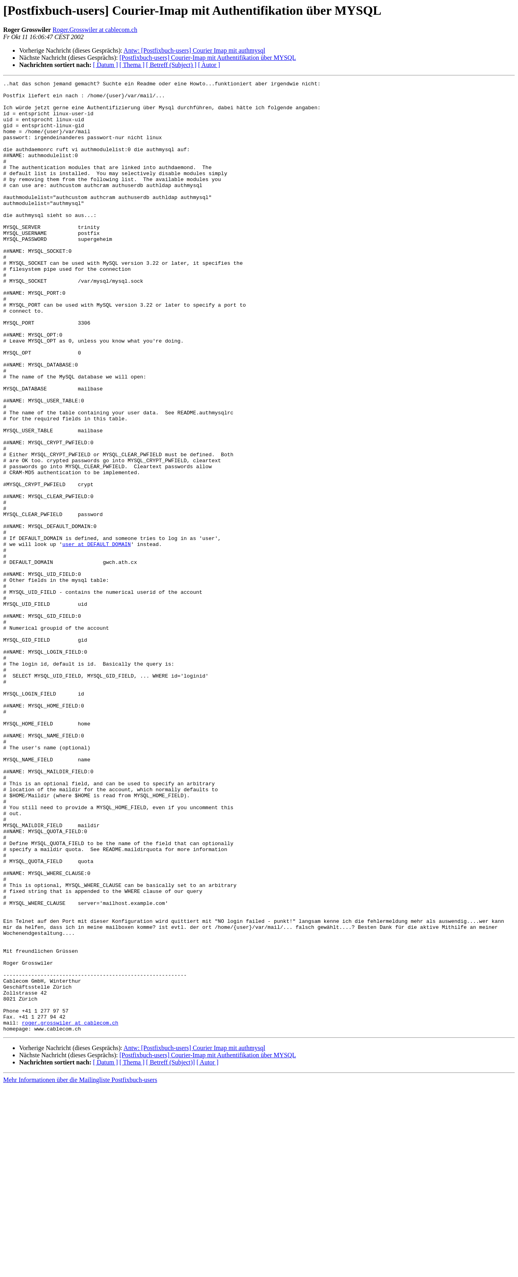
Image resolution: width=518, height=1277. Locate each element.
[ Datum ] (105, 64)
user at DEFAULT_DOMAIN (96, 637)
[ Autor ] (209, 64)
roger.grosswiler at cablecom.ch (70, 1211)
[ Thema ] (132, 64)
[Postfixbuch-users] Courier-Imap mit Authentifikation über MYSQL (207, 57)
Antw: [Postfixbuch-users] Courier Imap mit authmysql (194, 50)
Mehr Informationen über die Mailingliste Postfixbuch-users (80, 1270)
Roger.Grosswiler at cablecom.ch (95, 29)
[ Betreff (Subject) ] (171, 64)
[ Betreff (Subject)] (170, 1252)
